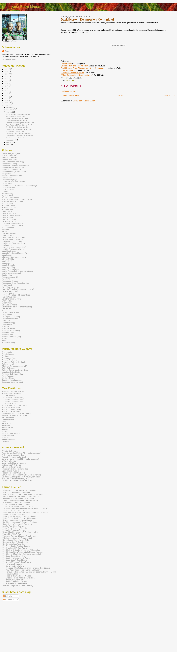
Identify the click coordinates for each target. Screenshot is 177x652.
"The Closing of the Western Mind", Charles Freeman (22, 552)
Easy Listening (7, 194)
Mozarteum (6, 423)
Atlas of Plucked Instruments (13, 168)
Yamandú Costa (8, 333)
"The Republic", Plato (10, 574)
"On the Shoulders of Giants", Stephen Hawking (20, 532)
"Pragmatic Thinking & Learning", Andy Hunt (19, 536)
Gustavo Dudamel (9, 219)
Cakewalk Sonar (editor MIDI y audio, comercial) (20, 459)
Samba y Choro (8, 378)
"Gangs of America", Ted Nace (13, 514)
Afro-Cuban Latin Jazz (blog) (13, 162)
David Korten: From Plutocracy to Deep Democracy (82, 68)
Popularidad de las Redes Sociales (15, 283)
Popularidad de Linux (10, 281)
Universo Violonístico (10, 319)
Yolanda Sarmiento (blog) (11, 337)
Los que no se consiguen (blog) (14, 247)
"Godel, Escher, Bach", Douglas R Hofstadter (19, 518)
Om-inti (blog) (7, 275)
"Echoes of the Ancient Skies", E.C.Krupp (17, 506)
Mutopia (5, 429)
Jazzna (4, 231)
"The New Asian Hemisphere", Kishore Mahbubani (21, 570)
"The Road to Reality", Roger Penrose (16, 576)
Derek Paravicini (8, 190)
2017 (7, 91)
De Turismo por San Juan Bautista (18, 114)
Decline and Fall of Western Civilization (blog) (19, 186)
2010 (7, 100)
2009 (7, 103)
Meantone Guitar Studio (11, 372)
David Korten (66, 63)
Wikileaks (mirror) (8, 329)
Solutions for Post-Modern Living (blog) (17, 307)
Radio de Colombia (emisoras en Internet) (18, 289)
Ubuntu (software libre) (10, 313)
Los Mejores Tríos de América (13, 243)
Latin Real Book (8, 419)
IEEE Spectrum (8, 227)
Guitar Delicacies (8, 368)
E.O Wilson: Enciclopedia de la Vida (18, 129)
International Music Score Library (14, 415)
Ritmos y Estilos (8, 293)
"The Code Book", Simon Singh (14, 556)
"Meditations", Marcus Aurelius (13, 530)
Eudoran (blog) (7, 203)
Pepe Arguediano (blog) (11, 277)
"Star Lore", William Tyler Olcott (14, 544)
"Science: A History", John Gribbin (15, 542)
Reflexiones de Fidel (9, 291)
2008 (7, 105)
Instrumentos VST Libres (11, 465)
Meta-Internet (7, 255)
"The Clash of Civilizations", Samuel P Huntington (21, 550)
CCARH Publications (10, 396)
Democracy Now (8, 188)
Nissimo (5, 431)
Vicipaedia (6, 321)
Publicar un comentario (69, 91)
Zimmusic (5, 441)
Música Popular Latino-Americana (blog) (17, 271)
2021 (7, 81)
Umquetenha (7, 315)
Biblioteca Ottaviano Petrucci (13, 392)
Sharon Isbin (7, 301)
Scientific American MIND (11, 299)
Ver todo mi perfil (8, 59)
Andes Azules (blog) (9, 164)
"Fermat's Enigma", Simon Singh (14, 510)
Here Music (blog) (8, 221)
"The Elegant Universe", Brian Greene (16, 562)
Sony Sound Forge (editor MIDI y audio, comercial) (21, 475)
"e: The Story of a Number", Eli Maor (16, 504)
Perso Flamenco (8, 376)
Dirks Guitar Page (8, 358)
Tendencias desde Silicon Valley (17, 118)
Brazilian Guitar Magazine (12, 176)
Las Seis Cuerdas (8, 233)
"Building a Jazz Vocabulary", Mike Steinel (18, 498)
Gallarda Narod (8, 364)
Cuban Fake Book (9, 403)
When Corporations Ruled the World (77, 75)
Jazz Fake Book (8, 417)
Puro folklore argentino (10, 287)
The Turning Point (69, 70)
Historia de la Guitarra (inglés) (13, 223)
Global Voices (7, 211)
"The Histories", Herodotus (12, 564)
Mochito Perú (7, 261)
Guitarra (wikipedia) (9, 213)
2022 (7, 79)
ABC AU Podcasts (9, 156)
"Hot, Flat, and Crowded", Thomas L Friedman (19, 522)
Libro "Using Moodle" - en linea (14, 237)
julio (8, 144)
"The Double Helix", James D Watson (16, 558)
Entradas (7, 596)
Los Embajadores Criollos (12, 241)
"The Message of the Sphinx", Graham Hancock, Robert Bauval (26, 568)
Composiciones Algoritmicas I (13, 400)
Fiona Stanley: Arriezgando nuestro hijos (20, 123)
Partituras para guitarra (10, 433)
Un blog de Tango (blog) (11, 317)
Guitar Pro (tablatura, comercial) (14, 463)
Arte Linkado (7, 352)
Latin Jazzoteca (8, 235)
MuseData (6, 425)
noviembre (10, 110)
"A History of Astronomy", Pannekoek (16, 492)
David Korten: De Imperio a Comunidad (19, 136)
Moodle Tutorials (8, 265)
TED (3, 311)
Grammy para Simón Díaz (15, 131)
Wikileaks (5, 327)
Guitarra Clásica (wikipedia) (12, 215)
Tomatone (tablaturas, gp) (12, 380)
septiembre (10, 140)
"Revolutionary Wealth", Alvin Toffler (15, 540)
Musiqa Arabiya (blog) (10, 269)
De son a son (7, 184)
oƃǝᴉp (6, 51)
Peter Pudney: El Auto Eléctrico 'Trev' (19, 125)
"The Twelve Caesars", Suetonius (14, 582)
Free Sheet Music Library (11, 409)
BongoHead (6, 174)
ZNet (4, 341)
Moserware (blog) (8, 267)
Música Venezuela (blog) (11, 273)
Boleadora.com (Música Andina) (14, 172)
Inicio (120, 95)
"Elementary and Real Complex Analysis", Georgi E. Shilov (24, 508)
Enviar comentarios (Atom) (84, 101)
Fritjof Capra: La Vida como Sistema (18, 133)
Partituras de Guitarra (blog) (12, 374)
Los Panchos (7, 245)
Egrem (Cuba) (7, 196)
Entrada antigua (168, 95)
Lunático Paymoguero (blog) (13, 249)
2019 (7, 86)
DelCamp (5, 356)
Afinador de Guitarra (9, 160)
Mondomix (6, 263)
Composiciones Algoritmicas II (13, 402)
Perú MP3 (6, 279)
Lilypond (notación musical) (12, 239)
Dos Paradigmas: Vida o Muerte (17, 138)
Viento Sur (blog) (8, 323)
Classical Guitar (8, 354)
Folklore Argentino (9, 207)
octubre (9, 112)
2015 (7, 93)
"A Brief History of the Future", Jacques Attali (19, 490)
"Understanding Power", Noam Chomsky (17, 586)
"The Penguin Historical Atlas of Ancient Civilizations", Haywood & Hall (29, 572)
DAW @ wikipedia (9, 461)
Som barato (6, 309)
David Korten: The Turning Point (74, 66)
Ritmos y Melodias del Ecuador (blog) (16, 295)
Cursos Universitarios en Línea (16, 121)
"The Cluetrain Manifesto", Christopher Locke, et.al (21, 554)
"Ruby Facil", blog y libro (11, 154)
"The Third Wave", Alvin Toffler (13, 580)
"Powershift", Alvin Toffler (11, 534)
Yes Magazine (7, 335)
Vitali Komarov (7, 325)
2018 (7, 88)
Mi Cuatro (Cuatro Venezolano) (14, 257)
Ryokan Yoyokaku (9, 297)
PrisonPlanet (7, 285)
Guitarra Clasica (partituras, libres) (15, 370)
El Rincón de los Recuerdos (12, 201)
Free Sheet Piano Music (11, 411)
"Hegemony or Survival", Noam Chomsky (17, 520)
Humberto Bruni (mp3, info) (12, 225)
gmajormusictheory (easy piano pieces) (17, 413)
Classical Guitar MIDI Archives (13, 182)
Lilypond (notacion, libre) (11, 467)
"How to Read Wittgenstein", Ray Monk (17, 524)
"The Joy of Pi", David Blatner (13, 566)
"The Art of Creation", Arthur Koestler (16, 546)
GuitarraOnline (7, 217)
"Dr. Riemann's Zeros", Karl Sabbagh (16, 502)
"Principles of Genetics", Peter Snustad (17, 538)
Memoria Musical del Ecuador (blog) (16, 253)
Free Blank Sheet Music (11, 407)
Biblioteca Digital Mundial (11, 170)
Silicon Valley (7, 303)
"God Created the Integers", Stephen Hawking (19, 516)
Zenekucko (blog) (8, 343)
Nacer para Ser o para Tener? (16, 116)
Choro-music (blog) (9, 180)
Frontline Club (7, 209)
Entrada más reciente (70, 95)
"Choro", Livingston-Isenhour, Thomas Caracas (20, 500)
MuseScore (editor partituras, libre (15, 469)
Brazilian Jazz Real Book (11, 394)
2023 (7, 76)
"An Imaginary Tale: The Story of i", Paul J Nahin (20, 496)
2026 (7, 69)
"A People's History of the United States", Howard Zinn (22, 494)
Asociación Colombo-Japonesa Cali (15, 166)
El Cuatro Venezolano (10, 197)
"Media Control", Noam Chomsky (14, 528)
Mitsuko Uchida (8, 259)
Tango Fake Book (8, 439)
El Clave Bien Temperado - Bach (14, 405)
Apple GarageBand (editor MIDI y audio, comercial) (21, 453)
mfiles (4, 421)
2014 (7, 96)
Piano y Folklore (8, 435)
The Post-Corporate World (73, 73)
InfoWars (5, 229)
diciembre (10, 108)
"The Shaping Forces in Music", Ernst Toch (18, 578)
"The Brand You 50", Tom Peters (14, 548)
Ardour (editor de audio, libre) (13, 455)
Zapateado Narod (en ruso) (12, 382)
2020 (7, 83)
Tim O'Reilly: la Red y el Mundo (17, 127)
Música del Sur (7, 427)
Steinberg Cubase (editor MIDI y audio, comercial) (21, 477)
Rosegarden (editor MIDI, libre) (14, 473)
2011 (7, 98)
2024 (7, 74)
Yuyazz (4, 339)
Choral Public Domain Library (13, 398)
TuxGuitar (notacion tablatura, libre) (15, 479)
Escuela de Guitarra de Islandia (14, 362)
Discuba (5, 192)
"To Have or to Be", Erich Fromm (14, 584)
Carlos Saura (7, 178)
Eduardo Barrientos (9, 360)
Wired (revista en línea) (11, 331)
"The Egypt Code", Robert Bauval (14, 560)
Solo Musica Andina (9, 305)
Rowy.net (5, 437)
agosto (9, 142)
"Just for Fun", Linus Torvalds (13, 526)
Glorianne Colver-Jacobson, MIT (14, 366)
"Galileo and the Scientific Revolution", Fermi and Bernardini (25, 512)
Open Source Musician (10, 471)
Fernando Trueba (8, 205)
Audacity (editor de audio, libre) (14, 457)
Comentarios (9, 600)
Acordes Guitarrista (9, 158)
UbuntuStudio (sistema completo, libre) (17, 481)
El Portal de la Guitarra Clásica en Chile (17, 199)
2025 (7, 71)
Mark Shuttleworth (9, 251)
